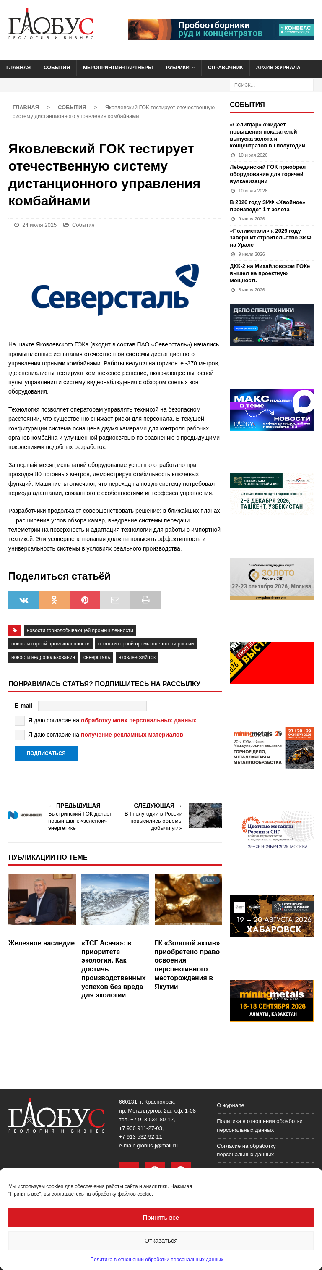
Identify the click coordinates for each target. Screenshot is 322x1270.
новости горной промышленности (50, 644)
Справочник (225, 68)
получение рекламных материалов (132, 734)
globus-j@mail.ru (157, 1145)
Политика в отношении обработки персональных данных (156, 1259)
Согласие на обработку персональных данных (246, 1150)
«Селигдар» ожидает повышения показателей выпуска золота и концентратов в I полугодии (267, 135)
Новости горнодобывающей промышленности (80, 630)
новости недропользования (43, 657)
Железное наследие (41, 943)
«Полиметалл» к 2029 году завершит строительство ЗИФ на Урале (270, 238)
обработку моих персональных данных (138, 720)
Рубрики (178, 68)
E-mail (23, 705)
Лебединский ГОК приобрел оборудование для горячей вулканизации (268, 174)
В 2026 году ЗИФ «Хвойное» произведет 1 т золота (267, 206)
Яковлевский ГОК (137, 657)
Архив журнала (278, 68)
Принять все (161, 1217)
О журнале (230, 1105)
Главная (18, 68)
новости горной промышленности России (146, 644)
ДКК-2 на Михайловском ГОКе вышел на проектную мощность (270, 273)
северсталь (96, 657)
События (57, 68)
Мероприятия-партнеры (118, 68)
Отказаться (161, 1240)
